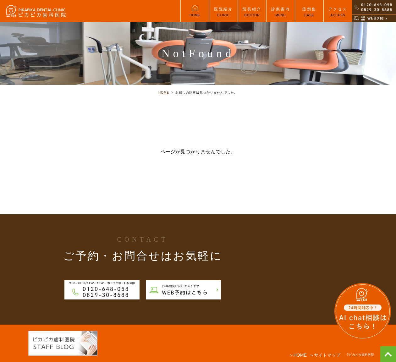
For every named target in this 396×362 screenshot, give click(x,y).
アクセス (338, 14)
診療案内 (281, 14)
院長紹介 (252, 14)
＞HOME (298, 355)
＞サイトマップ (325, 355)
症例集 (309, 14)
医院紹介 (223, 14)
